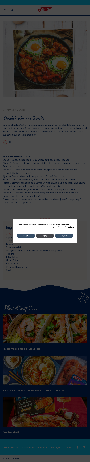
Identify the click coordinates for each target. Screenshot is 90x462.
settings (71, 227)
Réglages (45, 236)
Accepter (26, 236)
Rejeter (64, 236)
